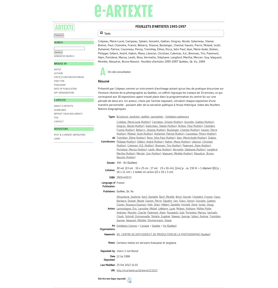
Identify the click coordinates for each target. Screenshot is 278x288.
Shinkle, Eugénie (160, 216)
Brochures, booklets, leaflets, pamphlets (140, 116)
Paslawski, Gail (175, 212)
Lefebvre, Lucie (166, 208)
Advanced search (64, 56)
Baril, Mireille (166, 196)
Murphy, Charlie (137, 212)
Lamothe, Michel (147, 208)
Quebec (156, 225)
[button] (129, 280)
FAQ (56, 117)
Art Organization (64, 92)
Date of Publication (65, 88)
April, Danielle (150, 196)
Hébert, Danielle (170, 204)
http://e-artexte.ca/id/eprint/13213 (137, 270)
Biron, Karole (183, 196)
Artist (57, 69)
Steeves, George (180, 216)
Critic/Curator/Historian (69, 77)
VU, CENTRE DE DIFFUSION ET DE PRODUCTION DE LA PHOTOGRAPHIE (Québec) (163, 234)
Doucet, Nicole (136, 200)
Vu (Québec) (170, 225)
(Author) (134, 122)
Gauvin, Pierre (153, 200)
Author (58, 73)
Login (57, 138)
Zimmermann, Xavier (159, 220)
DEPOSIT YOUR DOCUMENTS (68, 113)
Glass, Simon (186, 200)
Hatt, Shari (153, 204)
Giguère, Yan (170, 200)
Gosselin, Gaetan (205, 200)
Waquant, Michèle (136, 220)
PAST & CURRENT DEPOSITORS (69, 134)
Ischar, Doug (206, 204)
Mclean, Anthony (185, 208)
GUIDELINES (60, 110)
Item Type (59, 81)
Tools (104, 33)
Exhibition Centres (127, 225)
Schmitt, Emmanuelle (137, 216)
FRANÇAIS (59, 35)
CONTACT (59, 121)
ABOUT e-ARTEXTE (63, 106)
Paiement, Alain (156, 212)
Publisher (60, 85)
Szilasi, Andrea (199, 216)
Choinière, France (202, 196)
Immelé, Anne (189, 204)
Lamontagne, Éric (127, 208)
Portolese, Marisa (196, 212)
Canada (144, 225)
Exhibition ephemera (177, 116)
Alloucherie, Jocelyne (128, 196)
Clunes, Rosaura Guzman (131, 204)
